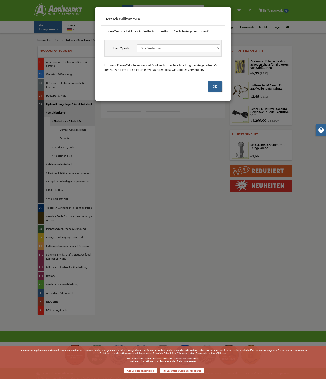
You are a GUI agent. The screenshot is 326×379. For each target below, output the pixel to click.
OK (215, 86)
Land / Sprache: (122, 48)
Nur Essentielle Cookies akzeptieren (182, 370)
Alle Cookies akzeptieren (140, 370)
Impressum (190, 361)
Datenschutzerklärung (186, 358)
